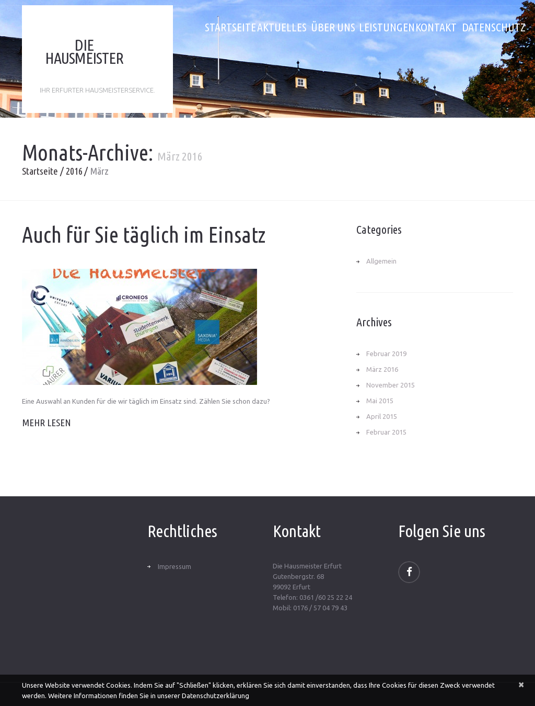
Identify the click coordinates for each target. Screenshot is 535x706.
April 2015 (381, 416)
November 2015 (390, 385)
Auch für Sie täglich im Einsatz (143, 234)
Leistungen (384, 26)
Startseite (230, 26)
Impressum (174, 566)
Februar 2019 (386, 353)
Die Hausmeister (84, 52)
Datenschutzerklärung (215, 695)
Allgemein (381, 261)
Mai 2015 (379, 400)
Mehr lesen (46, 422)
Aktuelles (282, 26)
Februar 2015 (386, 432)
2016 (74, 171)
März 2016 (382, 369)
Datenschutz (487, 26)
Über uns (333, 26)
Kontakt (436, 26)
